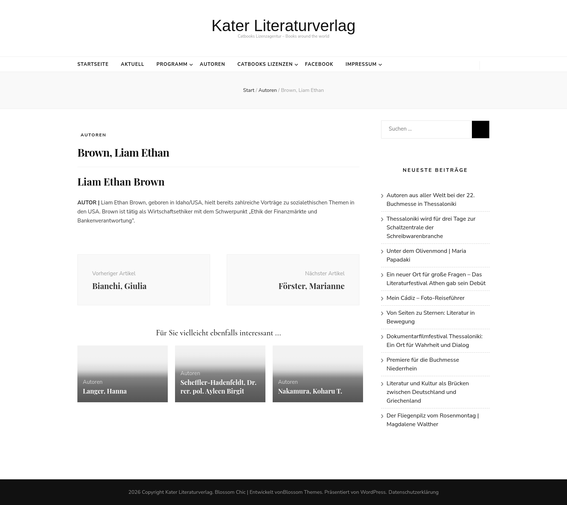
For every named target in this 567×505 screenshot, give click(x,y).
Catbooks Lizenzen (265, 64)
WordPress (372, 492)
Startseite (92, 64)
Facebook (319, 64)
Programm (172, 64)
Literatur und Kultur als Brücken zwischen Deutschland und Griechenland (428, 392)
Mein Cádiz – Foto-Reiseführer (426, 298)
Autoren (212, 64)
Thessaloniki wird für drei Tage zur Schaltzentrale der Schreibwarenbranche (431, 227)
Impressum (361, 64)
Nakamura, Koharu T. (311, 391)
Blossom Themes (302, 492)
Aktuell (132, 64)
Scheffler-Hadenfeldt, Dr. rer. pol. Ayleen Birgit (218, 386)
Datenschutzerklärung (414, 492)
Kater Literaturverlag (284, 25)
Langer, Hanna (105, 391)
